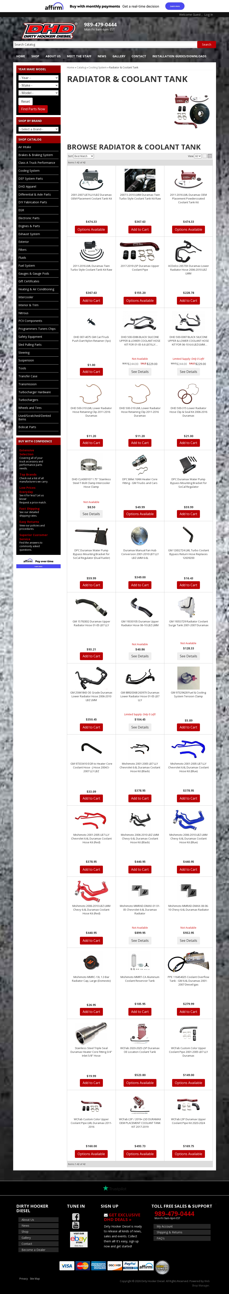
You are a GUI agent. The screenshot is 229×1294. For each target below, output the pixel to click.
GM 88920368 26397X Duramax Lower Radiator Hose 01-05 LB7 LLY (139, 696)
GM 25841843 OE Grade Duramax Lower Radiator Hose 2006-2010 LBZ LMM (91, 696)
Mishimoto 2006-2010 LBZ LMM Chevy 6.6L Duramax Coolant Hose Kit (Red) (91, 909)
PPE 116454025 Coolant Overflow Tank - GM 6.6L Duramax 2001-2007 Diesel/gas (188, 980)
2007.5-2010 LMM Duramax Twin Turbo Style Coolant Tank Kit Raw (140, 196)
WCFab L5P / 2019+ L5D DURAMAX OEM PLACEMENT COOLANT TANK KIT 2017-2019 (140, 1123)
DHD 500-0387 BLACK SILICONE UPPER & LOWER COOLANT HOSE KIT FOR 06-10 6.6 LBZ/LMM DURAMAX (188, 341)
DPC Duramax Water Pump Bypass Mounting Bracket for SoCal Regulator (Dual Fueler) (91, 554)
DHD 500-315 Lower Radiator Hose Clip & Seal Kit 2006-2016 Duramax (188, 411)
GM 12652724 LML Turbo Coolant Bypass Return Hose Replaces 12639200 (188, 554)
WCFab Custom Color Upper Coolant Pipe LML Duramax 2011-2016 (91, 1123)
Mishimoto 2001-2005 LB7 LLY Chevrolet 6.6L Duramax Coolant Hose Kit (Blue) (188, 767)
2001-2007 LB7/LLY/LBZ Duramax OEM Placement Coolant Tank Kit (91, 196)
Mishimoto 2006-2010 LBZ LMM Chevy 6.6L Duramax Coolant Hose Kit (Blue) (188, 838)
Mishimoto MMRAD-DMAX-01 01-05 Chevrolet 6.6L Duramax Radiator (140, 909)
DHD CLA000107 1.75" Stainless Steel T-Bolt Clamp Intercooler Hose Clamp (91, 483)
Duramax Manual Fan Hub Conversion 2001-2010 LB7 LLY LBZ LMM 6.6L (140, 554)
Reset (25, 101)
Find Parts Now (33, 109)
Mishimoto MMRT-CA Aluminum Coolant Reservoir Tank (139, 979)
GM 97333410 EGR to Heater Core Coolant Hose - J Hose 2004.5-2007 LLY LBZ (91, 767)
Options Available (91, 229)
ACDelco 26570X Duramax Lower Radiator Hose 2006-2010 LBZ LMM (188, 269)
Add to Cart (140, 229)
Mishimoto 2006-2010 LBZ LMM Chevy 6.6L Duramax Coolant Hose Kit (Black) (140, 838)
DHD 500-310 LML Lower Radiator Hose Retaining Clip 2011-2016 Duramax (91, 411)
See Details (140, 371)
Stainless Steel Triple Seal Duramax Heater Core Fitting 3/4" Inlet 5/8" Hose (91, 1051)
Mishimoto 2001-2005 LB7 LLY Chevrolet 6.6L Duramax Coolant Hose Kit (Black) (140, 767)
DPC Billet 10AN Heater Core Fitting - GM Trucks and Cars (139, 481)
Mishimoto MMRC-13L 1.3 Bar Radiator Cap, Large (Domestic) (91, 979)
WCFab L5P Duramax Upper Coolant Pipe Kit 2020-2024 (188, 1121)
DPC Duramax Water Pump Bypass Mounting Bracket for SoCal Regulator (188, 483)
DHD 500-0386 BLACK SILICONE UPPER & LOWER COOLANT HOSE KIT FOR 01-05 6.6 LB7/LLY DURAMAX (139, 341)
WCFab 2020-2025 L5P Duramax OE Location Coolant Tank (140, 1050)
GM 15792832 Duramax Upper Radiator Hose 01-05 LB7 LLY (91, 623)
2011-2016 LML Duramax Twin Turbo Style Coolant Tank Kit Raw (91, 267)
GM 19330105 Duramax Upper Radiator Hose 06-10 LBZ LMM (140, 623)
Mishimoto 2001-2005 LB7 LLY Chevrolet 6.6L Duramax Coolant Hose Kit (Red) (91, 838)
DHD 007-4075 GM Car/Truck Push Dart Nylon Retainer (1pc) (91, 339)
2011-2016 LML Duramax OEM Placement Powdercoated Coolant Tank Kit (188, 198)
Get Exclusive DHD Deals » (122, 1217)
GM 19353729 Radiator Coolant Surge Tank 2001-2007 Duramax (189, 623)
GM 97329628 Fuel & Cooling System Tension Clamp (188, 694)
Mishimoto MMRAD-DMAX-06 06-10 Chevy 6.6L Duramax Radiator (188, 907)
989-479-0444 (174, 1213)
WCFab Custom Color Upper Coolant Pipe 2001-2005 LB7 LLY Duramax (188, 1051)
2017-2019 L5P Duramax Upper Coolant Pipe (140, 267)
